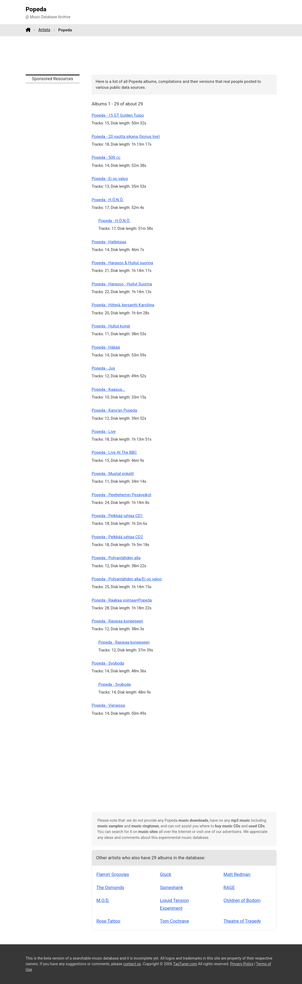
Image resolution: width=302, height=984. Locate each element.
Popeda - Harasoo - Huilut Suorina (122, 284)
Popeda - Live (104, 431)
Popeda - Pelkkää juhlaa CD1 (117, 515)
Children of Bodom (241, 900)
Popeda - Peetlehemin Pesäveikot (121, 494)
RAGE (229, 887)
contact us (132, 964)
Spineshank (171, 887)
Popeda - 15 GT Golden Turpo (118, 115)
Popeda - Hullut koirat (111, 326)
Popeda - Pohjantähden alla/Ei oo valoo (127, 579)
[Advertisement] (151, 55)
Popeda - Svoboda (108, 663)
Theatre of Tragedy (242, 921)
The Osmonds (110, 887)
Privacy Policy (241, 964)
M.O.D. (103, 900)
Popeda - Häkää (106, 347)
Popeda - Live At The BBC (114, 452)
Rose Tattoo (108, 921)
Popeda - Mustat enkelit (113, 473)
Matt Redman (236, 874)
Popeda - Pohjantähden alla (116, 557)
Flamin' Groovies (112, 874)
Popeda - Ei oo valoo (110, 178)
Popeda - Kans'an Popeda (114, 410)
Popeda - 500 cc (106, 157)
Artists (44, 29)
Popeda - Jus (103, 368)
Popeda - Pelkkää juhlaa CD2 (117, 537)
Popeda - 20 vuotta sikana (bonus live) (126, 136)
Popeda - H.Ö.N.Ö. (108, 199)
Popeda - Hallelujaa (109, 241)
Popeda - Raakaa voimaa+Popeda (122, 600)
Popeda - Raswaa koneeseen (117, 621)
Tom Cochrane (174, 921)
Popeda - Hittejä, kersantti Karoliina (123, 305)
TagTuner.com (185, 964)
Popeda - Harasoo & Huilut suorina (122, 262)
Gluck (165, 874)
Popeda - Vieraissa (108, 705)
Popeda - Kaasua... (108, 389)
